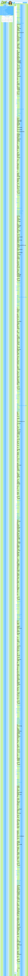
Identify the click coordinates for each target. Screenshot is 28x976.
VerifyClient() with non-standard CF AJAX (20, 112)
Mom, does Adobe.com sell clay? (19, 782)
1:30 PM (17, 715)
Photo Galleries (5, 13)
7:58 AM (17, 292)
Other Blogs (4, 12)
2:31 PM (17, 105)
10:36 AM (17, 510)
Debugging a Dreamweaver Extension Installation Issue (20, 211)
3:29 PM (17, 204)
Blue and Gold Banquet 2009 (19, 516)
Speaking (3, 10)
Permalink (19, 96)
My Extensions (4, 8)
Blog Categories (5, 6)
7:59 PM (17, 877)
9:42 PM (17, 776)
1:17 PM (17, 400)
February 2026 (7, 16)
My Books (3, 9)
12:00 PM (17, 14)
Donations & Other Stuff (6, 14)
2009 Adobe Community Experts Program (19, 721)
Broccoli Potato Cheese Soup (19, 882)
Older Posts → (15, 973)
